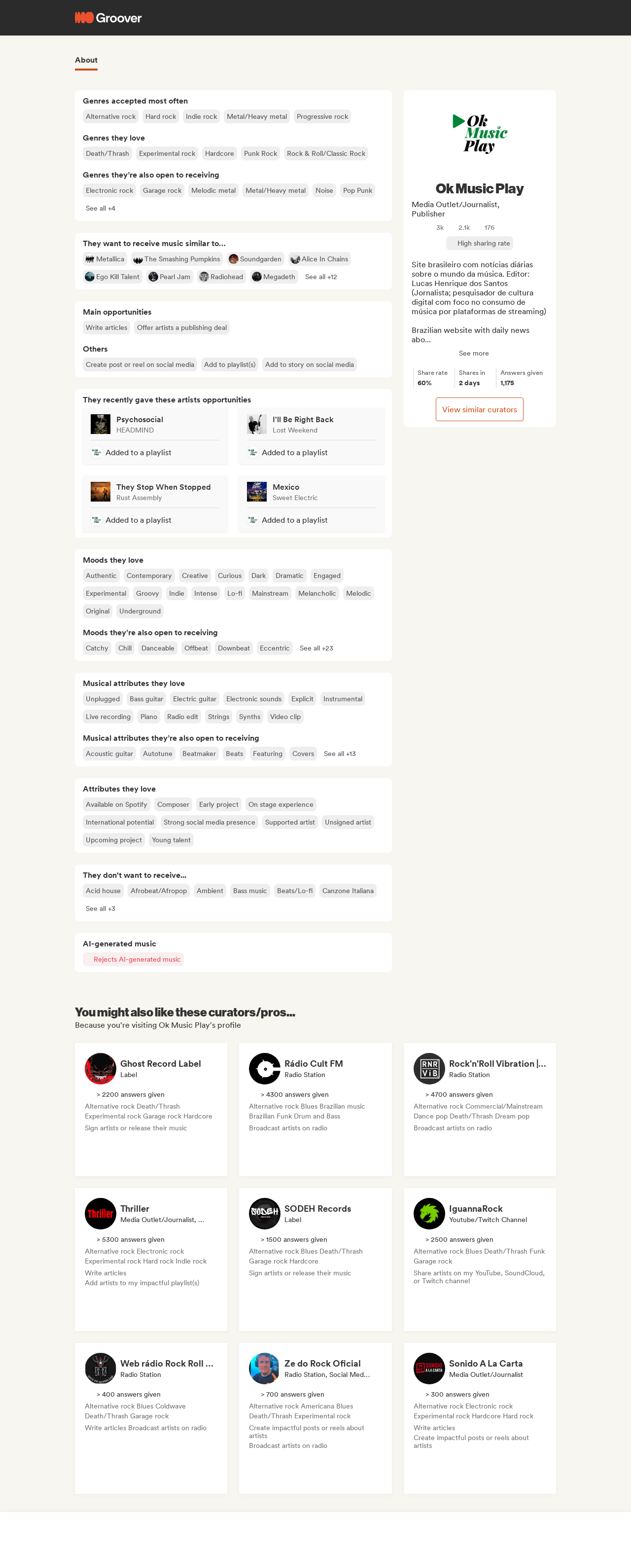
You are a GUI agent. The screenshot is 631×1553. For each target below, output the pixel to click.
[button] (100, 208)
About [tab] (86, 60)
